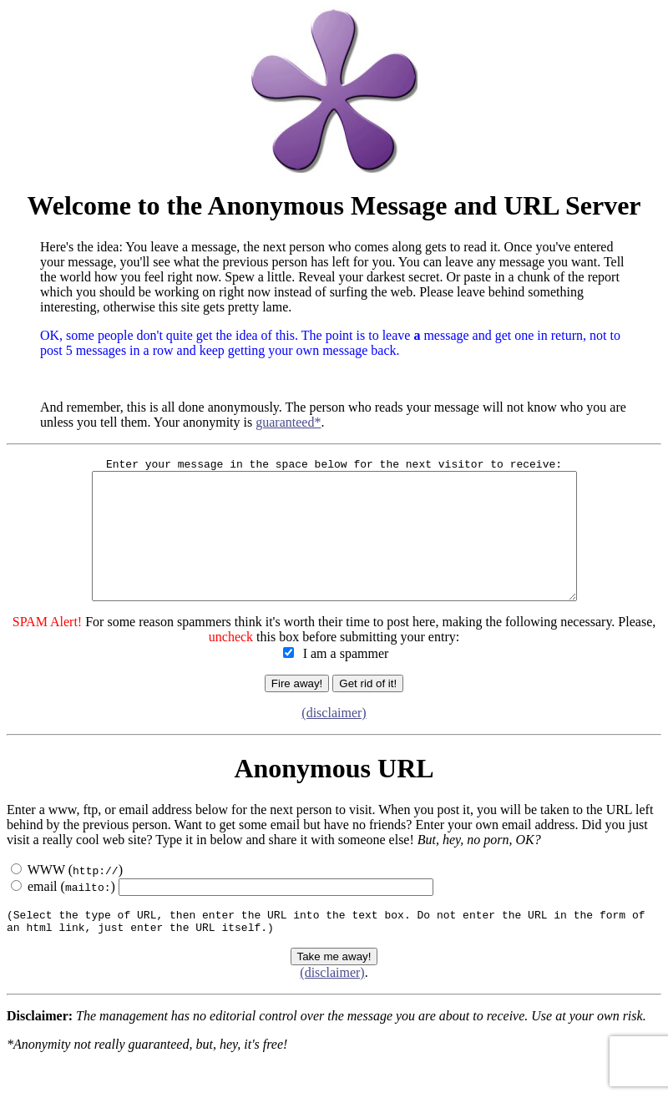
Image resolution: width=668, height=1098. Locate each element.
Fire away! (296, 711)
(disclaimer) (333, 740)
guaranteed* (288, 422)
